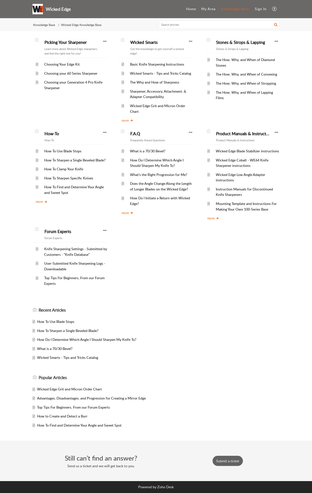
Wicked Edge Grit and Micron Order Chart (69, 389)
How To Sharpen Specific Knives (68, 178)
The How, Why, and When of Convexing (246, 74)
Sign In (260, 8)
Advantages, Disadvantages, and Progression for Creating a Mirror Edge (91, 398)
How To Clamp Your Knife (63, 169)
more (127, 120)
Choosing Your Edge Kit (62, 64)
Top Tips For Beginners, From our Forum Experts (73, 407)
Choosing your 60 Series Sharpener (71, 73)
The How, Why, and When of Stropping (246, 83)
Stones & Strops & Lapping (240, 42)
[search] (219, 25)
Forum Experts (57, 231)
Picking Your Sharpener (65, 42)
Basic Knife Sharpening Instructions (157, 64)
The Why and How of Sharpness (154, 82)
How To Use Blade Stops (62, 151)
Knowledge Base (235, 8)
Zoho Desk (165, 487)
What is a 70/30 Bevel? (147, 151)
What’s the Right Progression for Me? (158, 174)
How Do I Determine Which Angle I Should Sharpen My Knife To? (86, 339)
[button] (275, 9)
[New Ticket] (228, 461)
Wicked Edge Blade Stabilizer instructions (247, 151)
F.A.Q (135, 134)
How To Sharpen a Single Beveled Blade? (75, 160)
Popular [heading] (53, 377)
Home (191, 8)
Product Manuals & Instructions (245, 134)
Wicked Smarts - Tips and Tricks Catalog (160, 73)
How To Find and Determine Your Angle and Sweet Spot (79, 425)
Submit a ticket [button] (227, 461)
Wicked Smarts (144, 42)
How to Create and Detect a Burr (62, 416)
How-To (51, 134)
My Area (208, 8)
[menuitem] (191, 9)
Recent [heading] (52, 310)
